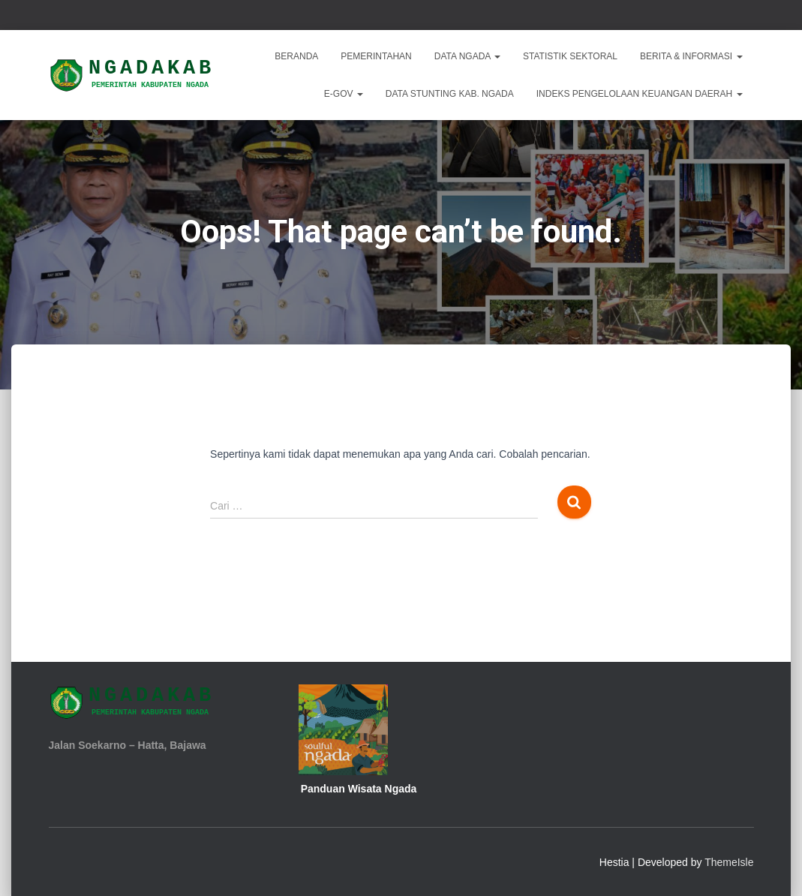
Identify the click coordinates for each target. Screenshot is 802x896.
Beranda (296, 56)
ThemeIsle (728, 862)
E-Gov (343, 94)
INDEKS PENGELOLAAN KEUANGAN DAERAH (639, 94)
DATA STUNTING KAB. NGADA (450, 94)
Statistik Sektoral (570, 56)
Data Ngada (467, 56)
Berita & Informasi (691, 56)
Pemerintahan (376, 56)
